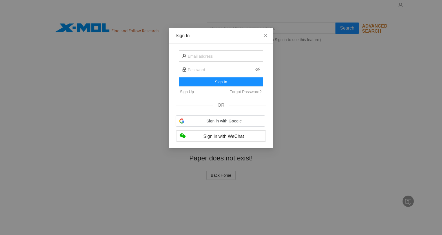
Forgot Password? (245, 91)
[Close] (265, 35)
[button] (220, 121)
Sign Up (187, 91)
